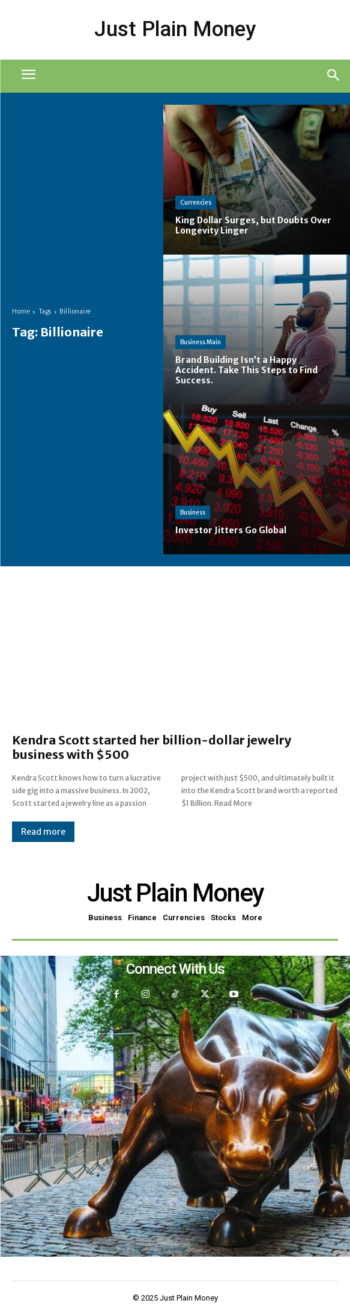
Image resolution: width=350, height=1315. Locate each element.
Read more (43, 831)
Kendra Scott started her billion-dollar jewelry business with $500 (151, 747)
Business (192, 512)
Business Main (200, 342)
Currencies (195, 202)
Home (21, 311)
